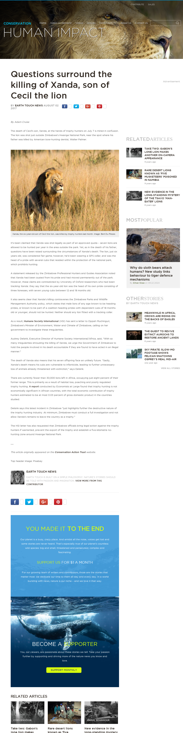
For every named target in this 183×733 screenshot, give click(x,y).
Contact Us (141, 23)
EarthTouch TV (108, 23)
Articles (91, 23)
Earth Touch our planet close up (21, 9)
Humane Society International (41, 321)
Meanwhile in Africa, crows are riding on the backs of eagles (160, 316)
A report (34, 386)
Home (43, 23)
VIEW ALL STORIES (170, 368)
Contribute (137, 4)
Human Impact (54, 33)
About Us (125, 23)
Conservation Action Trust (70, 452)
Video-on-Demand (60, 23)
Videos (79, 23)
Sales (151, 4)
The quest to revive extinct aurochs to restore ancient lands (162, 334)
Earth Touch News (29, 105)
